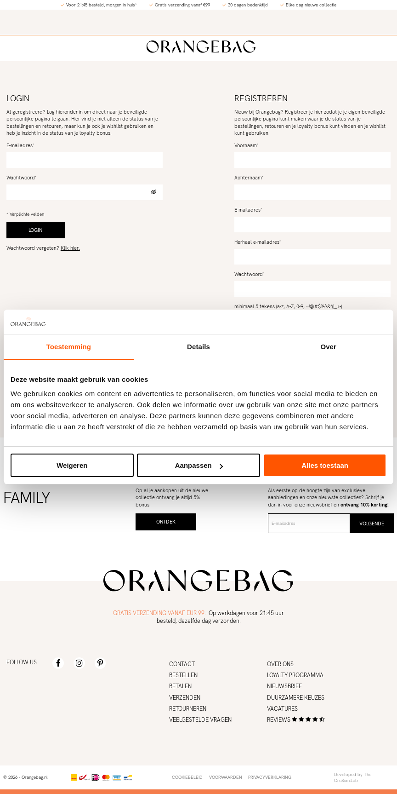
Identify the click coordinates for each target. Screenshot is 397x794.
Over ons (280, 664)
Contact (182, 664)
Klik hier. (70, 248)
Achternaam (248, 177)
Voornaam (245, 145)
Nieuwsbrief (284, 686)
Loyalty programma (295, 675)
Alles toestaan (324, 465)
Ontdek (166, 521)
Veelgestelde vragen (200, 720)
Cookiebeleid (187, 777)
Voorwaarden (225, 777)
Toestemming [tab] (68, 347)
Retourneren (187, 709)
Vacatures (282, 709)
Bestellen (183, 675)
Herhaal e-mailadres (256, 242)
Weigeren (72, 465)
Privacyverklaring (269, 777)
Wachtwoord (20, 177)
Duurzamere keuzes (295, 698)
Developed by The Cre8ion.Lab (352, 777)
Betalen (180, 686)
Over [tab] (328, 347)
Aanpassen (199, 465)
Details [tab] (198, 347)
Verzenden (184, 698)
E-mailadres (19, 145)
